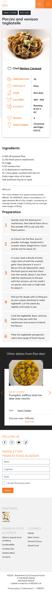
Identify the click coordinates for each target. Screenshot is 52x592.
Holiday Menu (8, 553)
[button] (48, 4)
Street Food (33, 545)
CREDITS (39, 588)
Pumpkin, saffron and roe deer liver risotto (25, 396)
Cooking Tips (8, 548)
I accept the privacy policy (19, 483)
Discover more (16, 420)
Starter (31, 533)
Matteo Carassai (30, 68)
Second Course (35, 541)
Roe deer (24, 12)
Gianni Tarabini (24, 410)
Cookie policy (26, 588)
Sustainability (8, 544)
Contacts (6, 557)
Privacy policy (14, 588)
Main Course (10, 12)
